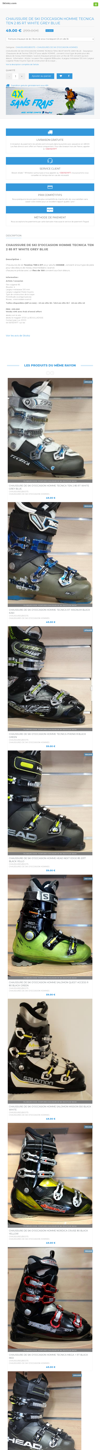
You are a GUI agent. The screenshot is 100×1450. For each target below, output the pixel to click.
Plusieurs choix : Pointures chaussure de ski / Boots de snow (50, 481)
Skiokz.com (9, 3)
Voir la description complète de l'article (22, 64)
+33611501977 (51, 149)
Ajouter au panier (41, 76)
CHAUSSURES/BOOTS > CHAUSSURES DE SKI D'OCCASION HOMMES (47, 47)
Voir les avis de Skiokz (18, 335)
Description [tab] (13, 235)
